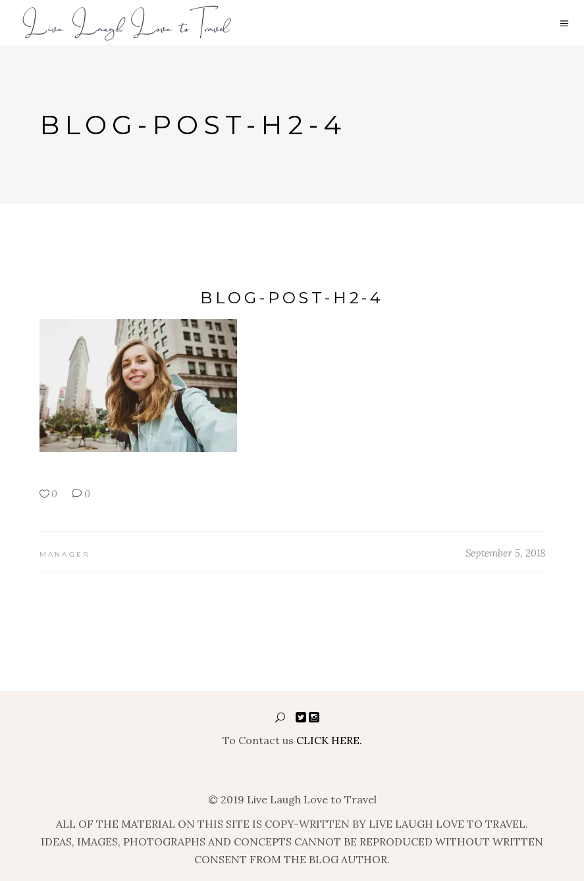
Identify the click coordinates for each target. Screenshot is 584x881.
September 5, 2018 (505, 553)
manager (65, 554)
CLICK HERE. (329, 740)
